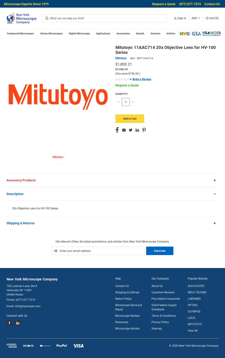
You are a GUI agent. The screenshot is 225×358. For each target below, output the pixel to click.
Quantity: (121, 93)
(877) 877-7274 (190, 4)
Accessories (123, 33)
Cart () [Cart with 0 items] (212, 18)
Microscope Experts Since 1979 (26, 4)
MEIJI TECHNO (197, 292)
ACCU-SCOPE (196, 286)
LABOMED (194, 298)
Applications (103, 33)
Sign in (181, 18)
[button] (140, 79)
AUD (196, 18)
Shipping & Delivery (127, 292)
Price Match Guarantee (165, 298)
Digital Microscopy (79, 33)
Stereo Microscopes (51, 33)
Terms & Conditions (163, 315)
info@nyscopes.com (27, 306)
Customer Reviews (162, 292)
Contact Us (212, 4)
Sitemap (156, 328)
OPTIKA (192, 305)
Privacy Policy (160, 322)
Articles (170, 33)
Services (155, 33)
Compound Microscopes (20, 33)
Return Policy (123, 298)
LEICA (191, 318)
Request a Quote (164, 4)
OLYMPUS (194, 311)
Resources (121, 322)
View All (193, 330)
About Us (157, 286)
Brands (140, 33)
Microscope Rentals (127, 315)
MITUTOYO (195, 324)
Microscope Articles (127, 328)
